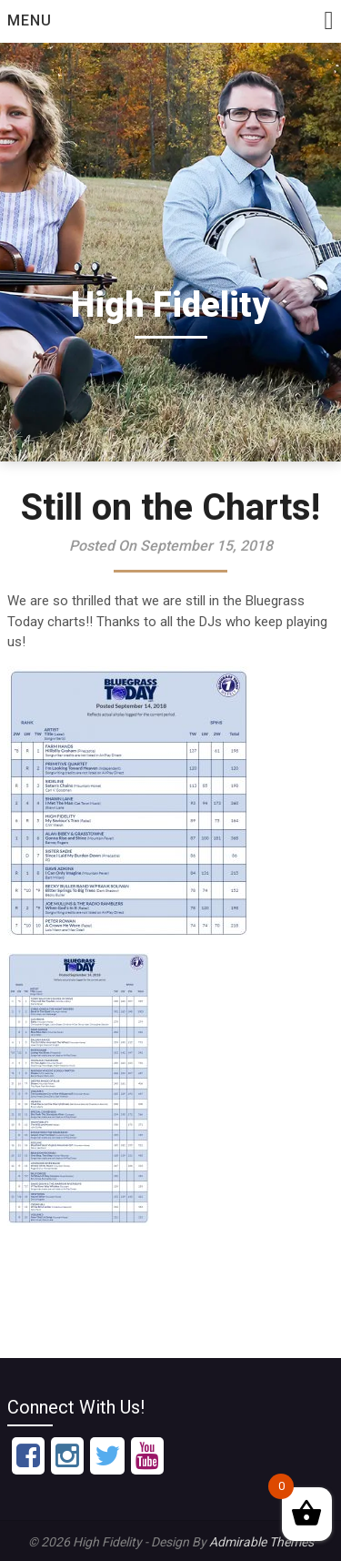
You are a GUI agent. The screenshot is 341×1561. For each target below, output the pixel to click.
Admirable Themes (261, 1542)
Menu (29, 20)
